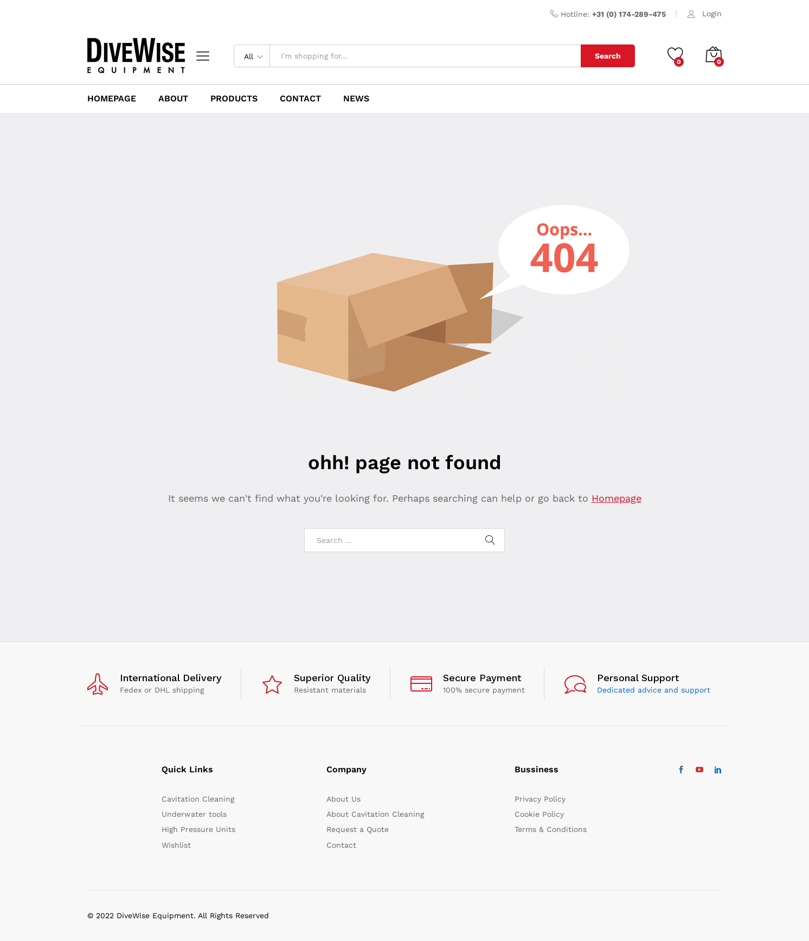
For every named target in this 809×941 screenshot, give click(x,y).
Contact (341, 845)
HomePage (111, 98)
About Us (343, 799)
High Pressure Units (198, 829)
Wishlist (176, 845)
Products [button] (234, 98)
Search (608, 56)
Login (712, 13)
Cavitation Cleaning (198, 799)
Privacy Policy (540, 799)
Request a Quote (357, 829)
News (356, 98)
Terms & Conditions (551, 829)
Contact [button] (300, 98)
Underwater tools (194, 814)
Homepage (616, 498)
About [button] (173, 98)
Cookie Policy (539, 814)
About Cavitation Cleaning (375, 814)
